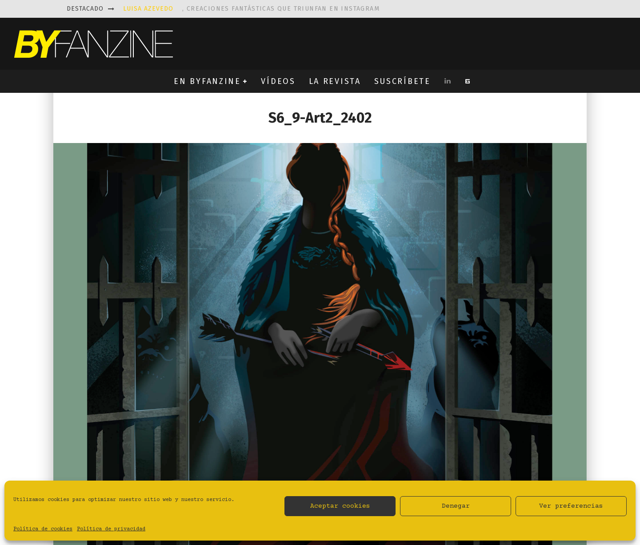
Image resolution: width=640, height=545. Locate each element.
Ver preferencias (571, 506)
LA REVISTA (335, 81)
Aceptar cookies (340, 506)
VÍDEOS (278, 81)
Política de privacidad (111, 529)
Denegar (456, 506)
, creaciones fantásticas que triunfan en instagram (251, 8)
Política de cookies (42, 529)
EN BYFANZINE (207, 81)
